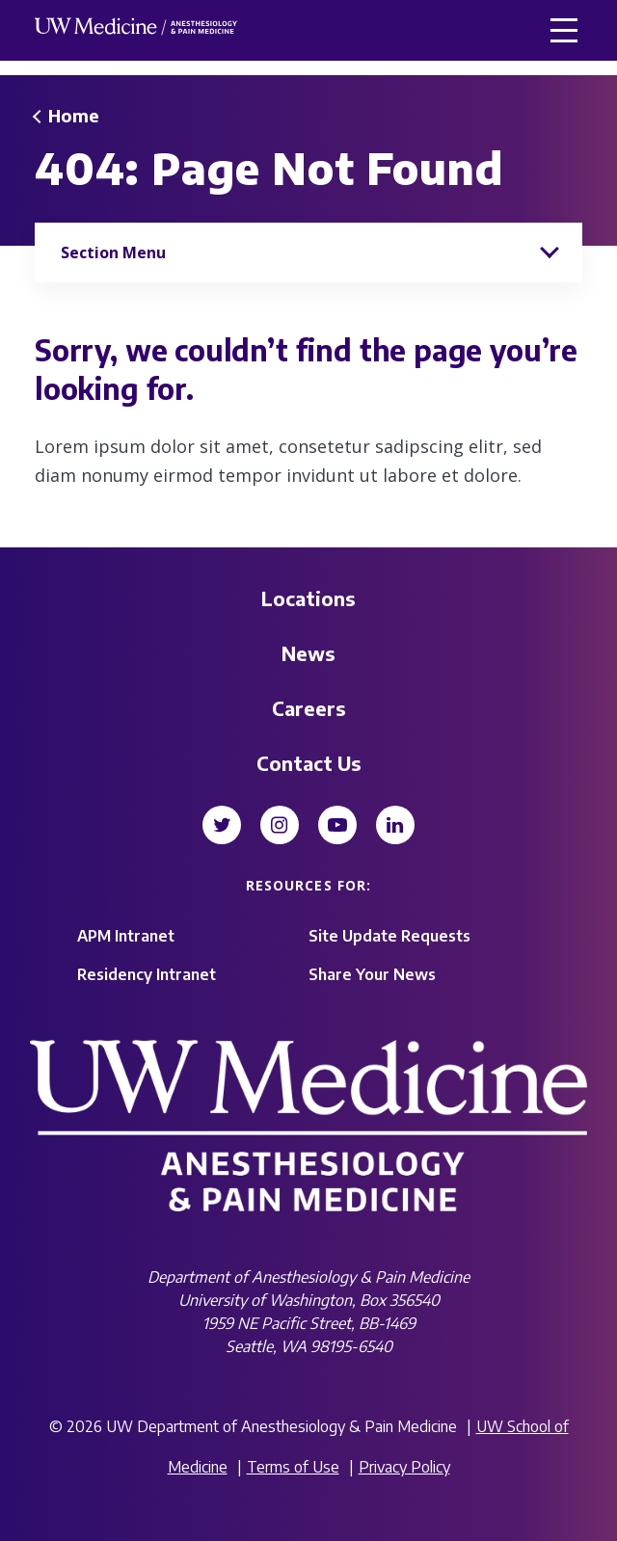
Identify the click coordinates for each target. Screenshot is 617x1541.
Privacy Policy (404, 1466)
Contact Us (309, 763)
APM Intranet (125, 935)
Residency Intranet (146, 974)
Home (73, 115)
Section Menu (113, 252)
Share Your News (372, 974)
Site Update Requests (389, 935)
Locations (308, 598)
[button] (564, 30)
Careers (309, 708)
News (308, 653)
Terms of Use (293, 1466)
